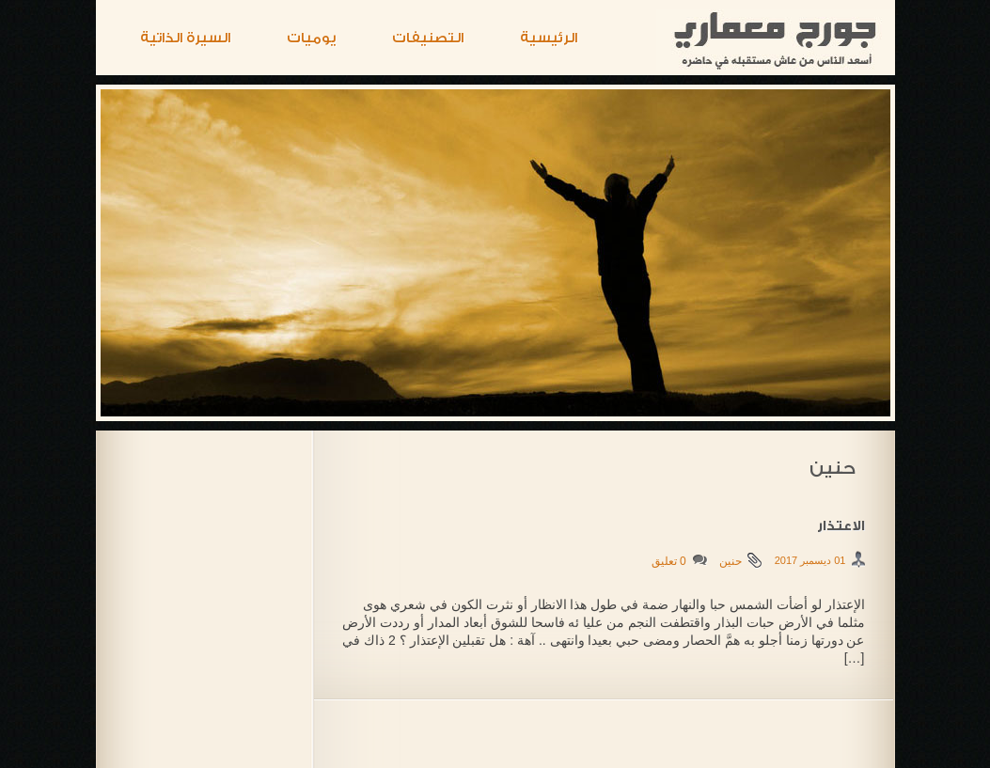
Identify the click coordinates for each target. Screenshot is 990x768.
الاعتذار (841, 526)
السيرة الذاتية (185, 38)
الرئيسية (548, 38)
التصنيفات (428, 38)
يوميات (311, 38)
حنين (730, 561)
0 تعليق (669, 561)
